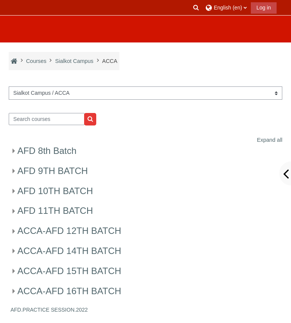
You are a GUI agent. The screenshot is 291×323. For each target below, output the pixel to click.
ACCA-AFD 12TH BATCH (69, 231)
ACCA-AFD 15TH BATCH (69, 271)
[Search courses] (47, 119)
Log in (264, 8)
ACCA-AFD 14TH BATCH (69, 251)
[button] (196, 8)
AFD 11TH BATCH (55, 210)
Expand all (269, 140)
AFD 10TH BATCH (55, 191)
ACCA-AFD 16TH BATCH (69, 291)
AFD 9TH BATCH (52, 171)
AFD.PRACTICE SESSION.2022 (49, 310)
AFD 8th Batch (47, 151)
